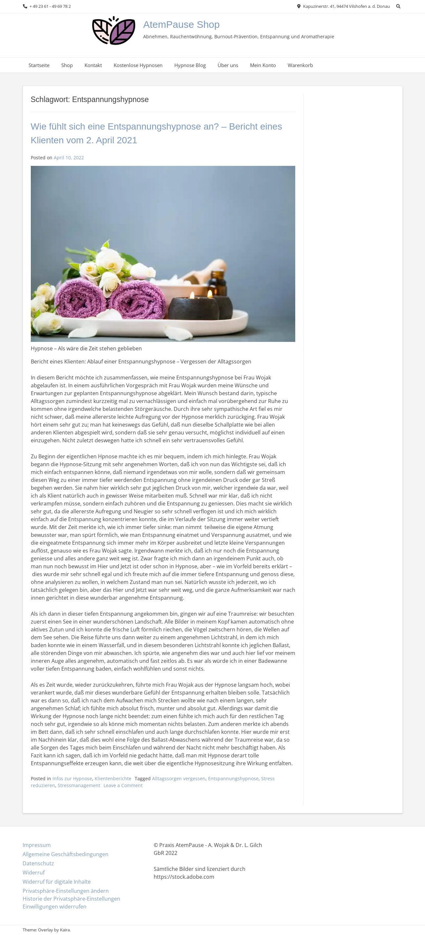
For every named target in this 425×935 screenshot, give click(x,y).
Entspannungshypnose (233, 778)
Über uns (228, 65)
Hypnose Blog (190, 65)
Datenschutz (38, 863)
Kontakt (93, 65)
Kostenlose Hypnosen (138, 65)
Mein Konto (263, 65)
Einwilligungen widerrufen (55, 906)
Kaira (65, 930)
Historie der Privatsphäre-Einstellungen (71, 898)
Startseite (39, 65)
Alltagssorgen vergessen (178, 778)
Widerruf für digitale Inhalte (57, 881)
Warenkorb (300, 65)
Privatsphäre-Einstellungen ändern (66, 890)
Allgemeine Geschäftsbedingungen (65, 854)
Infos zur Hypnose (72, 778)
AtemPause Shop (181, 24)
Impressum (37, 845)
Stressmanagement (79, 785)
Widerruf (34, 872)
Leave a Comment (123, 785)
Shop (67, 65)
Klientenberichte (113, 778)
